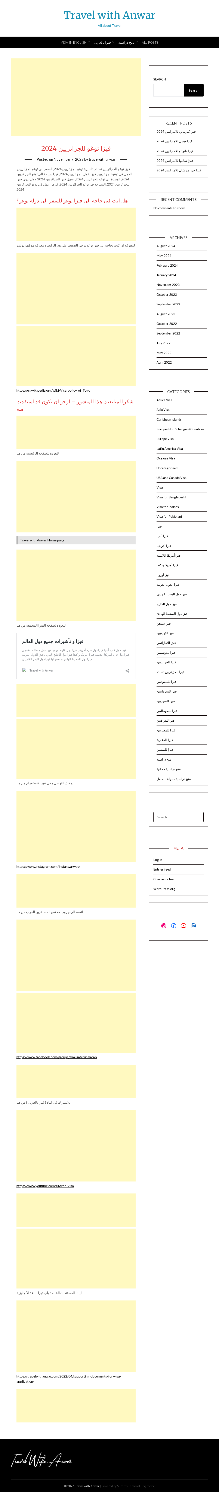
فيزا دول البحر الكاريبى (172, 594)
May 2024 (164, 255)
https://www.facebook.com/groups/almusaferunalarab (56, 1057)
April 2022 (164, 362)
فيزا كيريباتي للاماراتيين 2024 (176, 131)
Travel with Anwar (109, 15)
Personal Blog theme (141, 1486)
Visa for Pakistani (169, 516)
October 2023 (167, 294)
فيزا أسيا (162, 536)
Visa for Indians (168, 507)
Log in (157, 860)
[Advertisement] (76, 97)
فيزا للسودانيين (167, 691)
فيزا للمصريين (166, 730)
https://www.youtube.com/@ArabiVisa (45, 1186)
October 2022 (167, 323)
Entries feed (162, 869)
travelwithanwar (102, 159)
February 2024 (167, 265)
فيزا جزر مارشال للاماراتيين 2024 (179, 170)
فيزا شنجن (164, 623)
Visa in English (74, 42)
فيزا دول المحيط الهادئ (172, 613)
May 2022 (164, 353)
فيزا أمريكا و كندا (167, 565)
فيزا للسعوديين (166, 682)
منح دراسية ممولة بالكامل (174, 779)
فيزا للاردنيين (165, 633)
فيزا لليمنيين (165, 749)
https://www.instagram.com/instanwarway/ (48, 866)
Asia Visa (163, 410)
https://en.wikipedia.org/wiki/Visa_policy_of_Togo (53, 390)
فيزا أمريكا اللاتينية (169, 555)
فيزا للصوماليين (167, 711)
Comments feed (164, 879)
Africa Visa (164, 400)
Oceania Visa (166, 458)
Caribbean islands (169, 419)
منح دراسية (126, 42)
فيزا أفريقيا (164, 546)
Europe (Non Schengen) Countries (180, 429)
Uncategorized (167, 468)
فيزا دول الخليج (167, 604)
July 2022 (163, 343)
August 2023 (166, 314)
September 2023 (168, 304)
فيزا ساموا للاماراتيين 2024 (175, 160)
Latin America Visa (170, 448)
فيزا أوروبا (163, 575)
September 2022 (168, 333)
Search (159, 79)
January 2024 (166, 275)
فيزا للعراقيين (166, 720)
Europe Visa (165, 439)
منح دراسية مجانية (169, 769)
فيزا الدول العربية (168, 584)
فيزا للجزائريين (166, 662)
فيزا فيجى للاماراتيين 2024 (174, 141)
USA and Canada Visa (171, 478)
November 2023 (168, 285)
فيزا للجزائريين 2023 (170, 672)
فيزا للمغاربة (165, 740)
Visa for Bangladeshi (171, 497)
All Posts (150, 42)
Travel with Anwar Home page (42, 540)
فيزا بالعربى (102, 42)
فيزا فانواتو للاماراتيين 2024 (175, 151)
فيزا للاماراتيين (166, 643)
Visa (160, 487)
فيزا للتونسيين (166, 652)
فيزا (159, 526)
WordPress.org (164, 889)
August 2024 (166, 246)
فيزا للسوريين (166, 701)
